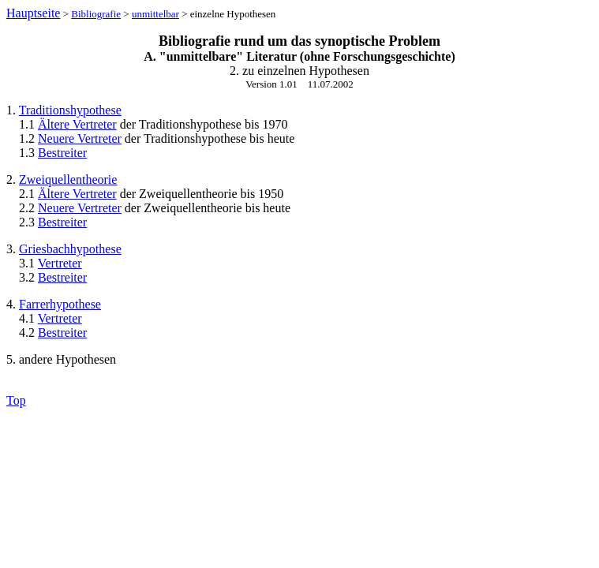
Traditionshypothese (70, 110)
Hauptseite (33, 13)
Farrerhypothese (60, 304)
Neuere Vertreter (80, 138)
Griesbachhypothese (70, 249)
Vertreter (60, 263)
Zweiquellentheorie (68, 179)
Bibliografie (96, 14)
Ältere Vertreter (77, 124)
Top (16, 400)
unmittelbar (155, 14)
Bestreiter (62, 152)
